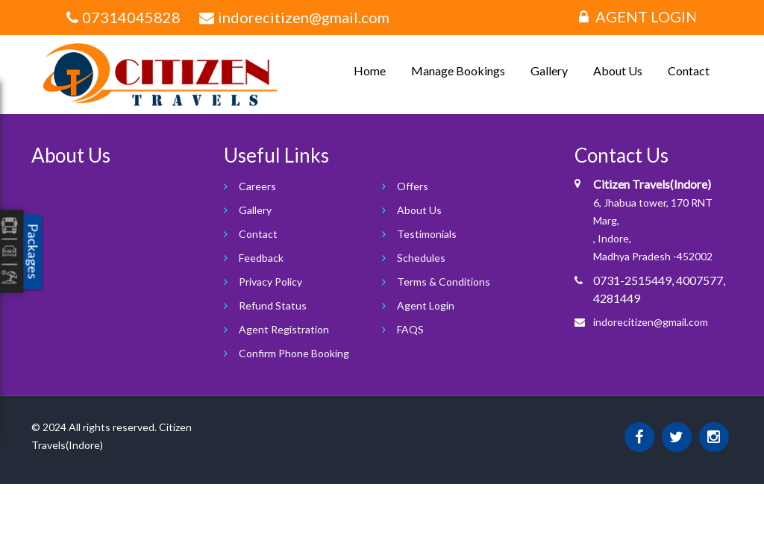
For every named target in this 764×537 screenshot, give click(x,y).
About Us (617, 70)
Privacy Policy (270, 281)
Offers (412, 186)
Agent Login (638, 16)
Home (370, 70)
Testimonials (427, 233)
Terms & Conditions (443, 281)
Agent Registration (284, 329)
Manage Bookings (458, 70)
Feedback (261, 257)
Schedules (421, 257)
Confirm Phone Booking (294, 353)
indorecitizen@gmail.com (650, 321)
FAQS (410, 329)
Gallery (549, 70)
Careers (257, 186)
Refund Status (273, 305)
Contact (689, 70)
